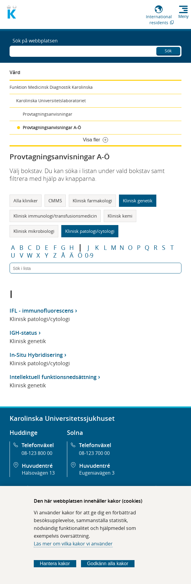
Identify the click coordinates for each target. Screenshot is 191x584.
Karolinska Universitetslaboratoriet (51, 100)
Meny (183, 16)
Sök (168, 50)
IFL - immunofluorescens (42, 310)
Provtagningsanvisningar (47, 114)
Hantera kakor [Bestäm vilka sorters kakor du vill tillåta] (55, 563)
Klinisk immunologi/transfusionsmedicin (55, 216)
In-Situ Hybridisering (36, 354)
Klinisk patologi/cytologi (89, 231)
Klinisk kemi (120, 216)
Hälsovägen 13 (38, 473)
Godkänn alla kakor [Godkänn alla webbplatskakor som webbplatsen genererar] (107, 563)
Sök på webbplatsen (35, 40)
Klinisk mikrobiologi (33, 231)
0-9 (89, 255)
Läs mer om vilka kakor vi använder (73, 543)
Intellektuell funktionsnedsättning (53, 376)
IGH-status (23, 332)
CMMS (55, 201)
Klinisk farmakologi (92, 201)
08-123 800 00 (37, 453)
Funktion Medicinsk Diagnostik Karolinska (51, 87)
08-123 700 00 (94, 453)
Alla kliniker (25, 201)
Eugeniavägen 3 (96, 473)
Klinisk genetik (137, 201)
